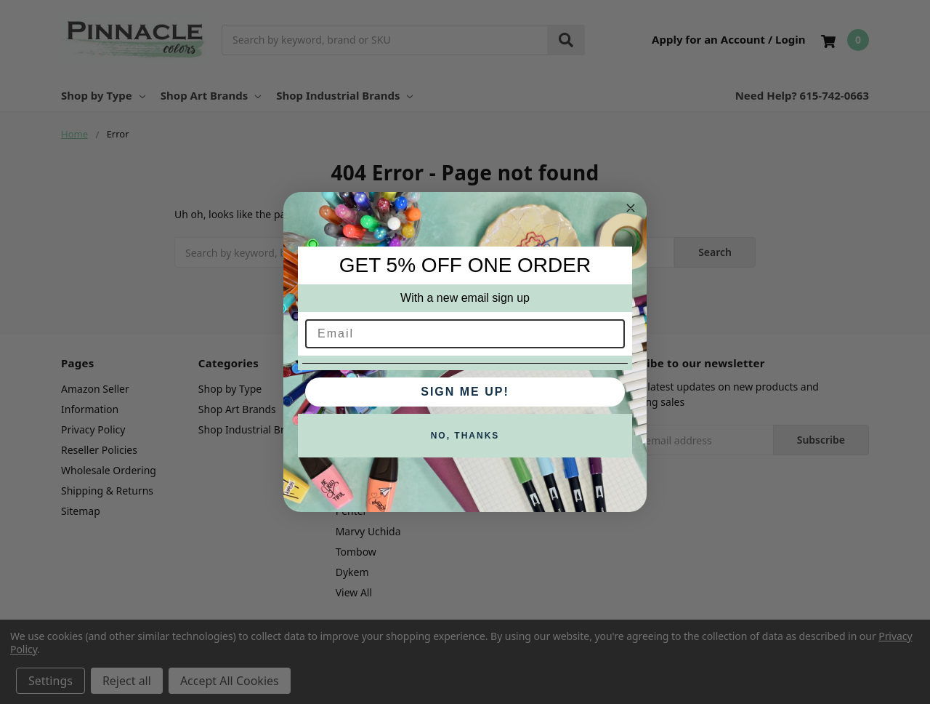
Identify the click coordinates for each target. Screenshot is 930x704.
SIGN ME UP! (465, 391)
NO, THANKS (465, 436)
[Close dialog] (630, 208)
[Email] (465, 333)
